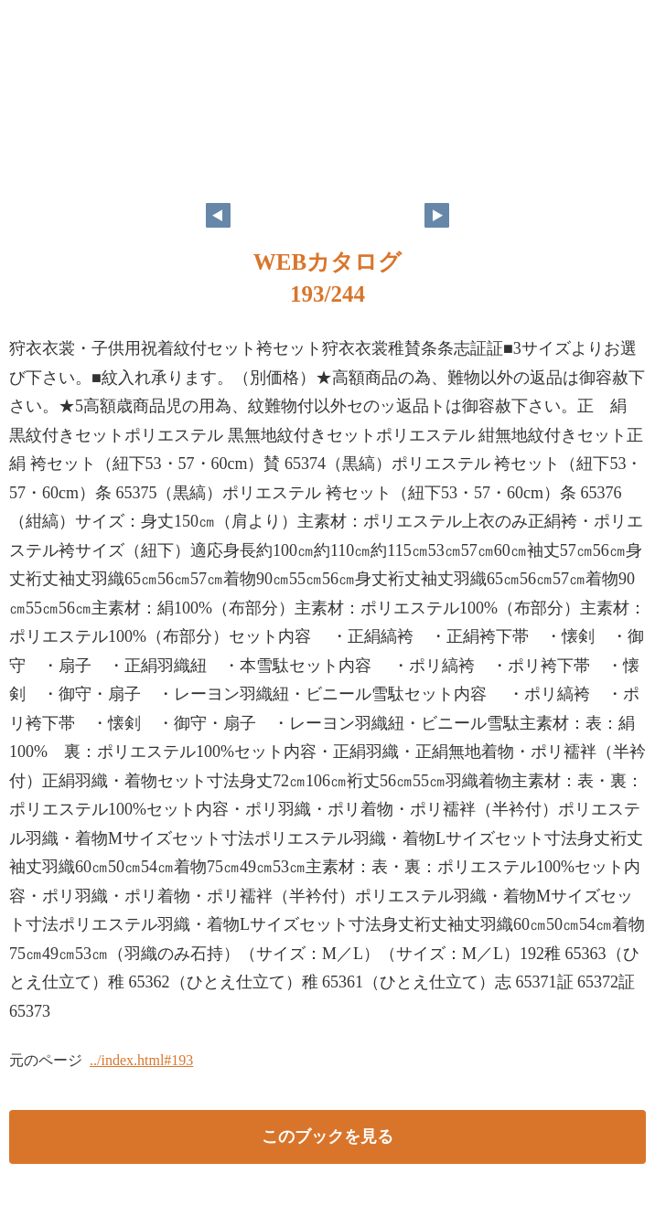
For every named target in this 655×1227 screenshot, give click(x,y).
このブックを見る (327, 1136)
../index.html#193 (141, 1060)
